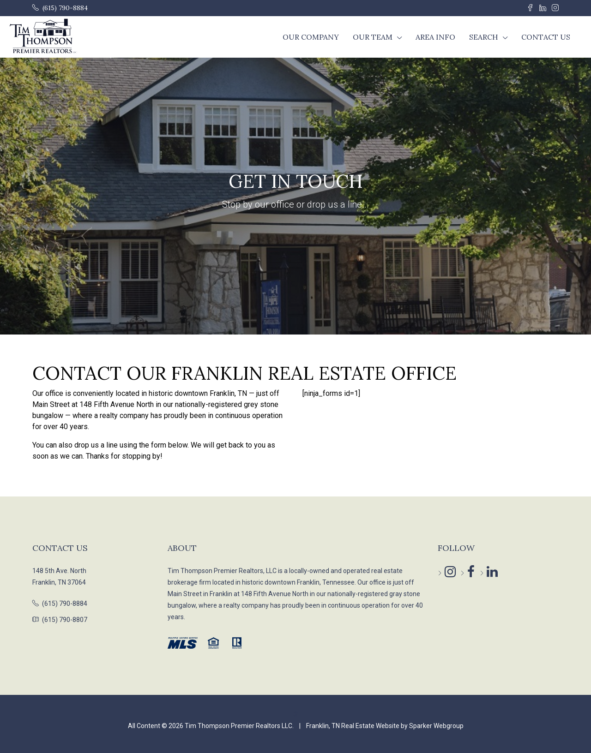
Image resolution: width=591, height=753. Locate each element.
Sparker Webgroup (436, 725)
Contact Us (545, 37)
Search (483, 37)
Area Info (435, 37)
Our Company (311, 37)
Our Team (372, 37)
